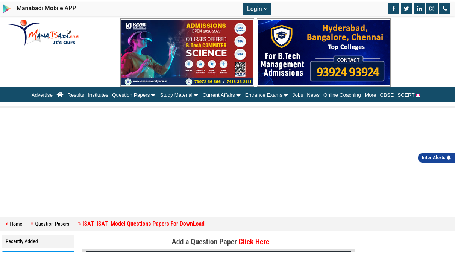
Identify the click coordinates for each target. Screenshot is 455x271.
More (370, 95)
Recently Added (22, 241)
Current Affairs (219, 95)
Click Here (253, 241)
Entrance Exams (263, 95)
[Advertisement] (229, 162)
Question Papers (131, 95)
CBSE (387, 95)
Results (75, 95)
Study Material (176, 95)
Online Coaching (342, 95)
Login (257, 8)
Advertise (42, 95)
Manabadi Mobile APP (46, 8)
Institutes (98, 95)
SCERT (410, 95)
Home (16, 224)
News (313, 95)
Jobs (298, 95)
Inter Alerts (436, 157)
